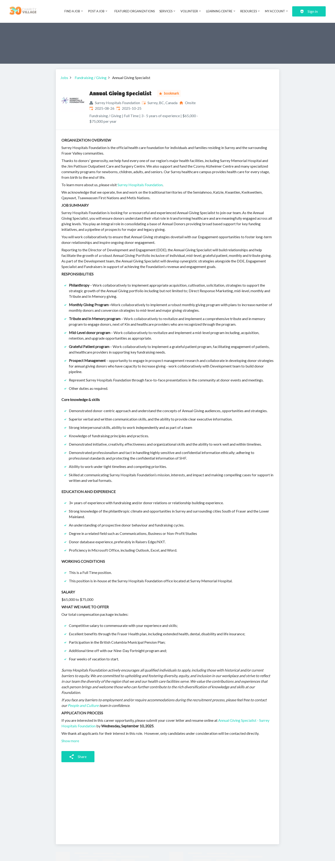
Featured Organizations (134, 11)
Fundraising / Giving (91, 77)
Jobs (64, 77)
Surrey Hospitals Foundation (140, 184)
